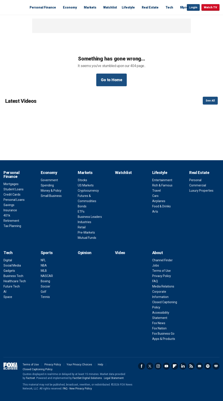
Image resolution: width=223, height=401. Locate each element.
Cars (155, 196)
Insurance (10, 210)
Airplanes (158, 201)
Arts (155, 211)
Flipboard (174, 366)
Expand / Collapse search (182, 8)
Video (120, 252)
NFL (43, 260)
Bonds (82, 206)
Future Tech (11, 286)
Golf (43, 291)
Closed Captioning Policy (37, 369)
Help (100, 364)
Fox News (158, 323)
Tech (169, 7)
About (157, 252)
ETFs (81, 211)
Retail (82, 227)
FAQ (155, 281)
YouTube (166, 366)
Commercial (197, 185)
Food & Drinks (161, 206)
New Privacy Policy (80, 388)
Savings (8, 205)
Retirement (11, 220)
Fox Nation (159, 328)
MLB (44, 270)
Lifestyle (128, 7)
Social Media (12, 265)
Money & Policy (51, 190)
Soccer (45, 286)
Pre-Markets (86, 232)
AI (4, 291)
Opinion (84, 252)
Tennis (45, 297)
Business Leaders (90, 217)
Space (7, 297)
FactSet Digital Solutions (87, 378)
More (184, 7)
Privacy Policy (161, 276)
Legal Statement (114, 378)
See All (210, 100)
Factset (30, 378)
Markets (90, 7)
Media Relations (163, 286)
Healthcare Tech (14, 281)
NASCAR (47, 276)
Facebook (141, 366)
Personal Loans (14, 199)
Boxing (45, 281)
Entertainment (162, 180)
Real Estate (150, 7)
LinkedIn (182, 366)
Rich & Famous (162, 185)
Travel (156, 190)
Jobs (155, 265)
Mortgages (11, 184)
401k (6, 215)
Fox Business (13, 7)
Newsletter (199, 366)
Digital (7, 260)
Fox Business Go (163, 333)
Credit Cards (11, 194)
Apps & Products (163, 339)
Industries (84, 222)
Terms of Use (161, 270)
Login (193, 7)
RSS (191, 366)
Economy (70, 7)
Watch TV (210, 7)
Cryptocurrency (88, 190)
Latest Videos (20, 101)
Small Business (51, 196)
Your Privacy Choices (79, 364)
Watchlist (110, 7)
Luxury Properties (201, 190)
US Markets (86, 185)
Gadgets (9, 270)
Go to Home (111, 79)
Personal (195, 180)
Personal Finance (43, 7)
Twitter (149, 366)
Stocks (82, 180)
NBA (44, 265)
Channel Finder (162, 260)
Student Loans (13, 189)
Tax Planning (12, 226)
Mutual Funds (87, 237)
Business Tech (13, 276)
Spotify (207, 366)
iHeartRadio (216, 366)
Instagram (158, 366)
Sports (47, 252)
